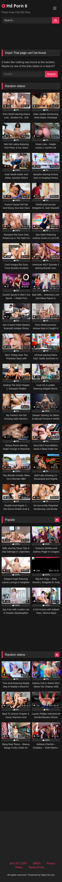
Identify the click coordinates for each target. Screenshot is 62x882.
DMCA (37, 863)
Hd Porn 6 (14, 6)
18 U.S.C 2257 (18, 863)
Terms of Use (36, 867)
